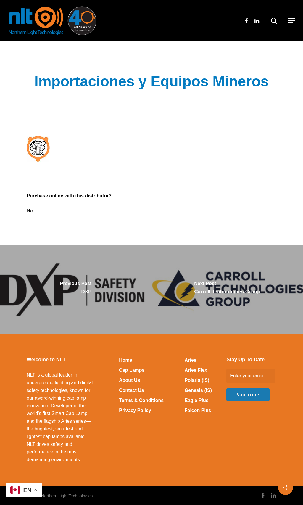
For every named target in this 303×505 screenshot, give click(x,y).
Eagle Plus (197, 400)
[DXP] (76, 289)
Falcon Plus (198, 410)
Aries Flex (196, 370)
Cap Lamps (131, 370)
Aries (190, 360)
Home (125, 360)
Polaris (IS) (197, 380)
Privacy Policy (135, 410)
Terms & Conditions (141, 400)
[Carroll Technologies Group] (227, 289)
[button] (291, 21)
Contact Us (131, 390)
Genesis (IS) (198, 390)
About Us (129, 380)
